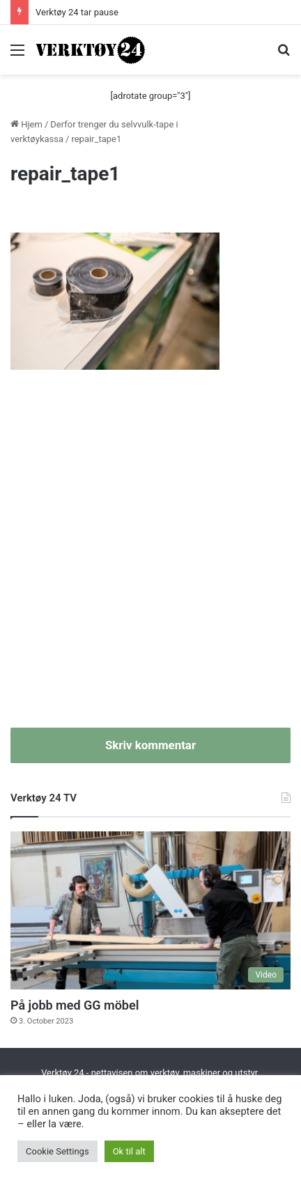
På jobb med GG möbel (74, 1005)
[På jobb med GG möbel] (150, 910)
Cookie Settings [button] (57, 1151)
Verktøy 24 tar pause (77, 12)
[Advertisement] (150, 556)
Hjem (26, 124)
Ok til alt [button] (129, 1151)
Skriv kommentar (150, 745)
